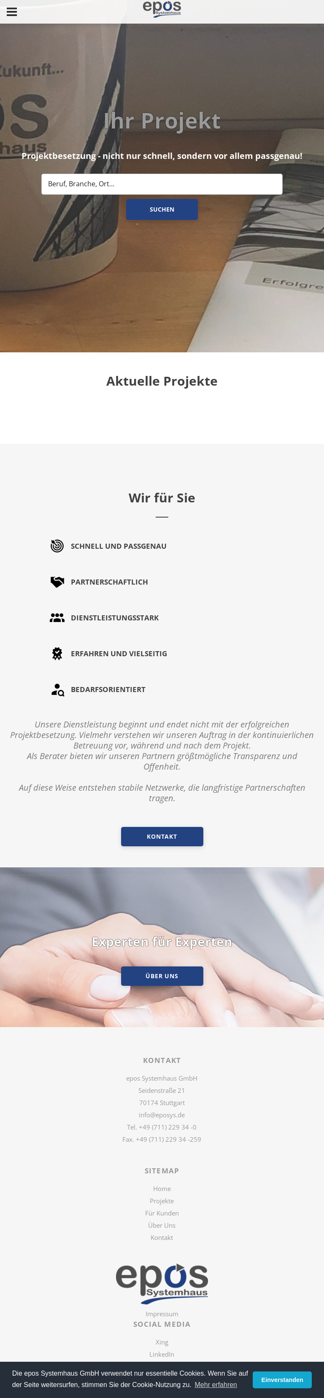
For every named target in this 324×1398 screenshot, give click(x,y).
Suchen (162, 209)
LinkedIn (161, 1354)
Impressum (162, 1313)
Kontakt (162, 836)
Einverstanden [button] (282, 1380)
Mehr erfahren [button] (216, 1384)
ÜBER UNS (162, 976)
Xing (162, 1342)
